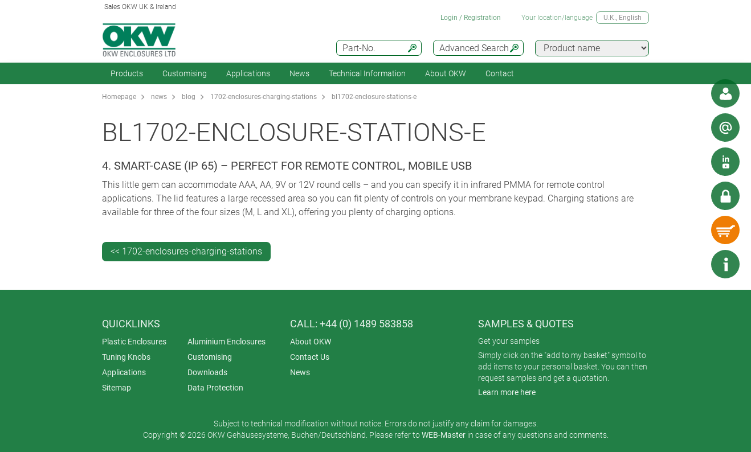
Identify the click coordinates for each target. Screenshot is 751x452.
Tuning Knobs (126, 356)
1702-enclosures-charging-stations (263, 97)
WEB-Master (444, 434)
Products (127, 73)
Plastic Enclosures (134, 341)
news (159, 97)
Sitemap (116, 387)
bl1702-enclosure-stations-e (374, 97)
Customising (184, 73)
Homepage (119, 97)
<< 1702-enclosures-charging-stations (186, 251)
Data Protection (215, 387)
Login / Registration (470, 18)
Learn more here (507, 392)
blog (188, 97)
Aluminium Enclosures (226, 341)
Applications (248, 73)
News (299, 73)
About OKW (310, 341)
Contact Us (309, 356)
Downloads (207, 372)
